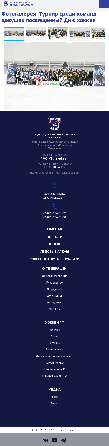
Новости (54, 237)
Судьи (54, 336)
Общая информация (54, 276)
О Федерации (54, 268)
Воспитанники (54, 349)
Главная (54, 229)
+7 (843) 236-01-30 (54, 217)
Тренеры (54, 330)
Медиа (54, 389)
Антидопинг (54, 302)
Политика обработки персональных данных (54, 172)
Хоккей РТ (54, 322)
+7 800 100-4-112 (54, 167)
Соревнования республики (54, 259)
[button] (37, 34)
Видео (54, 403)
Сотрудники (54, 289)
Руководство (54, 282)
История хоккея (54, 362)
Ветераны (54, 343)
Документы (54, 295)
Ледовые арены (54, 251)
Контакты (54, 308)
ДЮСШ (54, 244)
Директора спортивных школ (54, 356)
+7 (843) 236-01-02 (54, 213)
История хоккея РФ (54, 375)
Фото (54, 396)
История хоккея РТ (55, 369)
